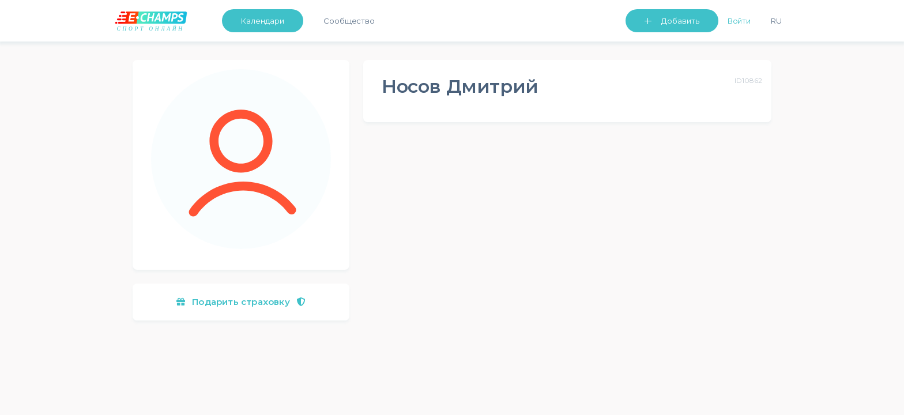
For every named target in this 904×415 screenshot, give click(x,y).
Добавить (680, 20)
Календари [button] (262, 20)
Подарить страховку (241, 301)
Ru (776, 20)
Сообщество (349, 20)
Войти (739, 20)
